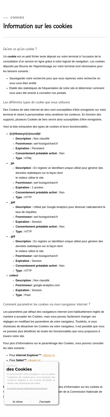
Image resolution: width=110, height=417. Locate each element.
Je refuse (17, 401)
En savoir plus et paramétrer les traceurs (27, 388)
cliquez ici (34, 360)
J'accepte (44, 401)
